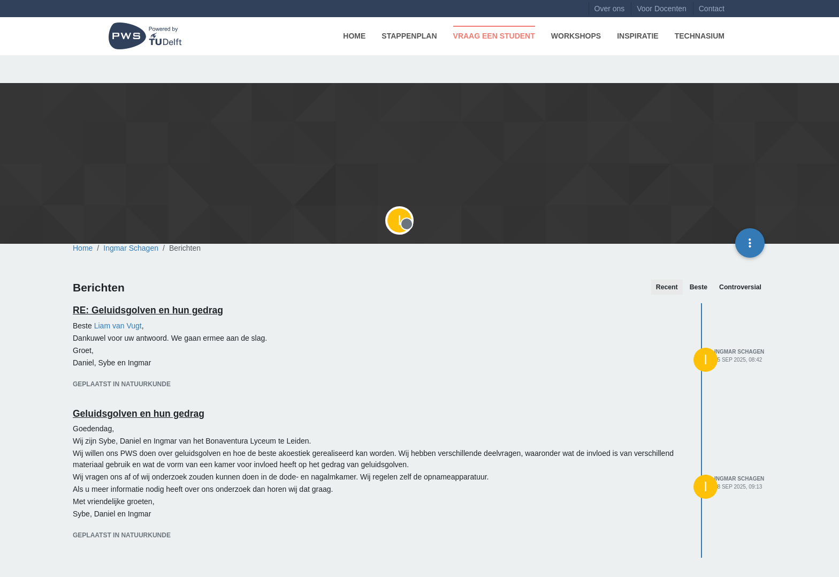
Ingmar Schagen (739, 352)
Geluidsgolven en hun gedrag (138, 413)
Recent (667, 287)
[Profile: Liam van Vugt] (118, 325)
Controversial (740, 287)
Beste (698, 287)
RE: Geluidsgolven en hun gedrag (148, 310)
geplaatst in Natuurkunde (122, 384)
